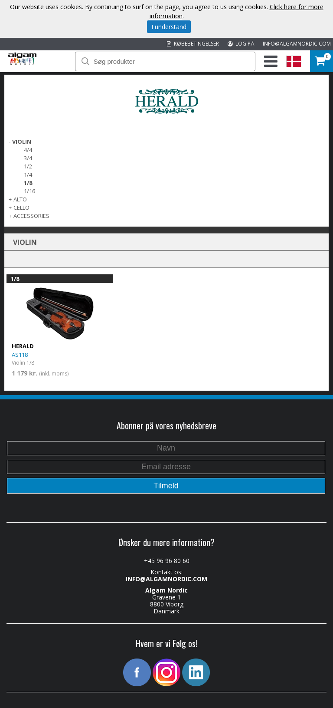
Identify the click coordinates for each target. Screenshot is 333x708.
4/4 (28, 150)
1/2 (28, 166)
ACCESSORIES (31, 216)
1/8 (28, 183)
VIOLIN (21, 141)
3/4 (28, 158)
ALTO (20, 199)
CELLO (21, 207)
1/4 (28, 174)
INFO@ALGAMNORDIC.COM (297, 43)
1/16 (29, 191)
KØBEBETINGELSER (193, 43)
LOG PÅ (241, 43)
